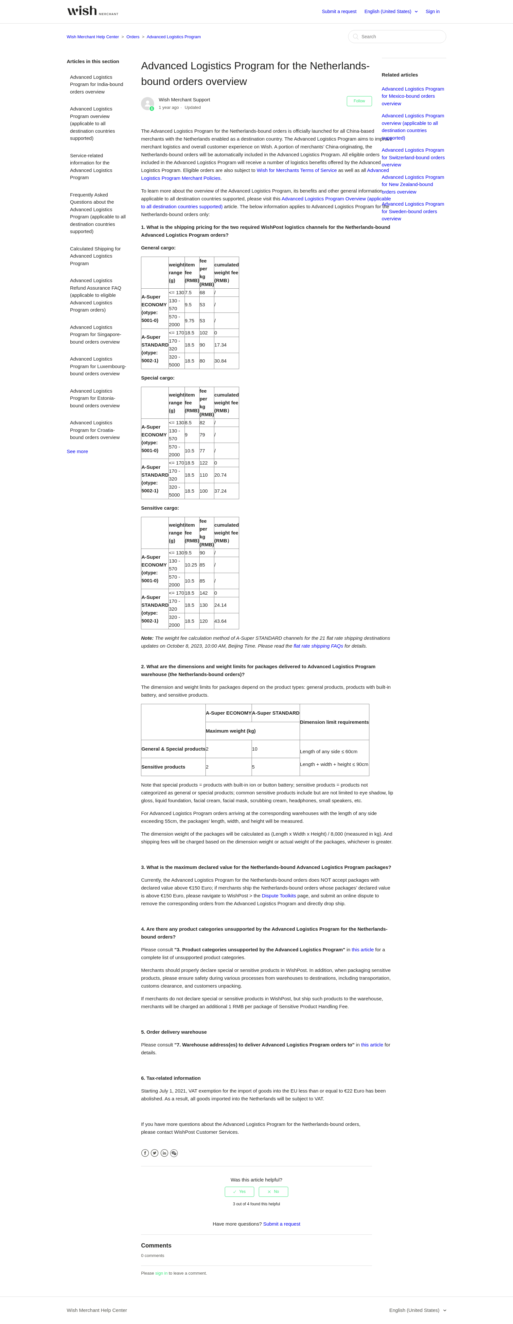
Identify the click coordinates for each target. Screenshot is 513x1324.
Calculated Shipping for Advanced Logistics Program (95, 256)
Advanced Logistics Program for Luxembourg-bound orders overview (98, 366)
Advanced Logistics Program (174, 36)
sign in (161, 1273)
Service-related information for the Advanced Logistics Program (91, 166)
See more (77, 451)
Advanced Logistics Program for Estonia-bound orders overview (95, 398)
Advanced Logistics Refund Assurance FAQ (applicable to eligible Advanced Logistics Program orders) (95, 295)
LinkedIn (164, 1153)
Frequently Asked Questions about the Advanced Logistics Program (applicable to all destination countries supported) (98, 213)
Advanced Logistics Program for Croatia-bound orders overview (95, 430)
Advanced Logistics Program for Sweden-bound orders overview (413, 211)
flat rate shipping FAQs (318, 646)
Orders (133, 36)
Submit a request (339, 11)
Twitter (154, 1153)
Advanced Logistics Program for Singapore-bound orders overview (95, 334)
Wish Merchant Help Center (93, 36)
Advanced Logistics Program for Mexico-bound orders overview (413, 96)
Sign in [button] (433, 11)
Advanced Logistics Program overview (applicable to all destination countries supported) (92, 123)
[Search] (397, 36)
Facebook (145, 1153)
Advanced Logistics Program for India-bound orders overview (96, 84)
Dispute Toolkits (279, 895)
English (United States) (388, 11)
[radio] (239, 1192)
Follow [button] (359, 101)
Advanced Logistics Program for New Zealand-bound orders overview (413, 184)
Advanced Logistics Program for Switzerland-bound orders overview (413, 157)
